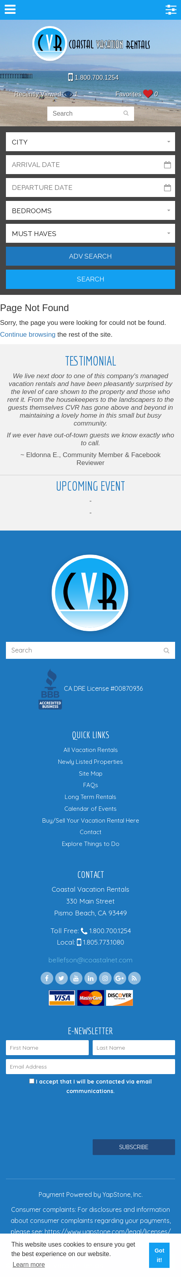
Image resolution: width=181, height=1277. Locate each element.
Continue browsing (28, 334)
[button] (90, 141)
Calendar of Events (90, 808)
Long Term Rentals (90, 797)
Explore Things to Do (90, 844)
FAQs (90, 785)
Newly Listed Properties (90, 761)
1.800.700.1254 (93, 77)
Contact (90, 832)
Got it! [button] (159, 1255)
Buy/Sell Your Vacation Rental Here (90, 820)
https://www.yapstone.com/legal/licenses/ (108, 1232)
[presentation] (66, 1112)
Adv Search (90, 256)
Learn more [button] (29, 1264)
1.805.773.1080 (100, 942)
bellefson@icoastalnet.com (90, 960)
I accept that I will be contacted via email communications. (90, 1086)
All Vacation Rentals (90, 750)
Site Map (91, 773)
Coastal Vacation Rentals (91, 44)
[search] (126, 114)
